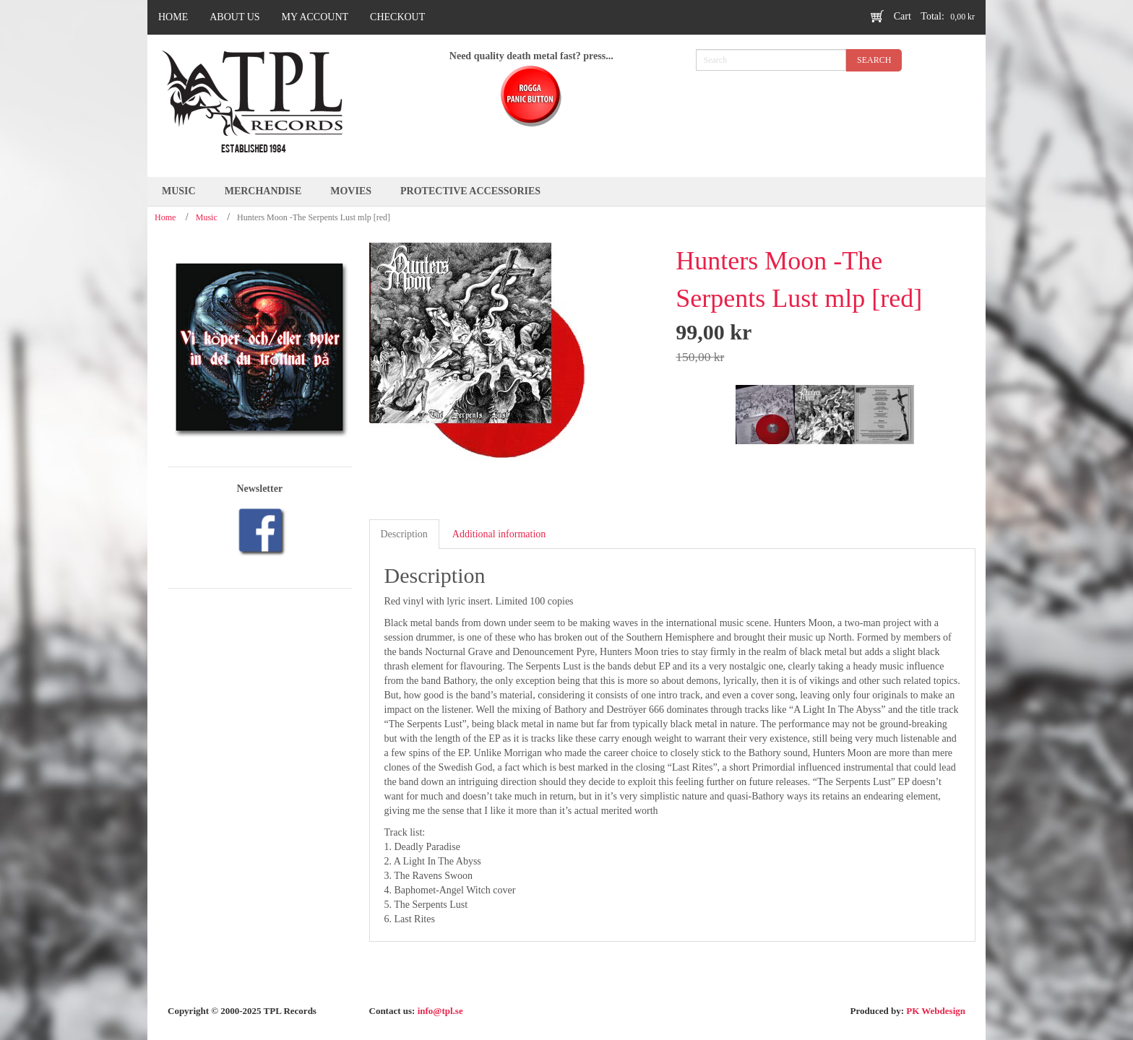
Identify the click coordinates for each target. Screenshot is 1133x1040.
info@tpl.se (440, 1010)
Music (206, 217)
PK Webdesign (935, 1010)
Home (165, 217)
